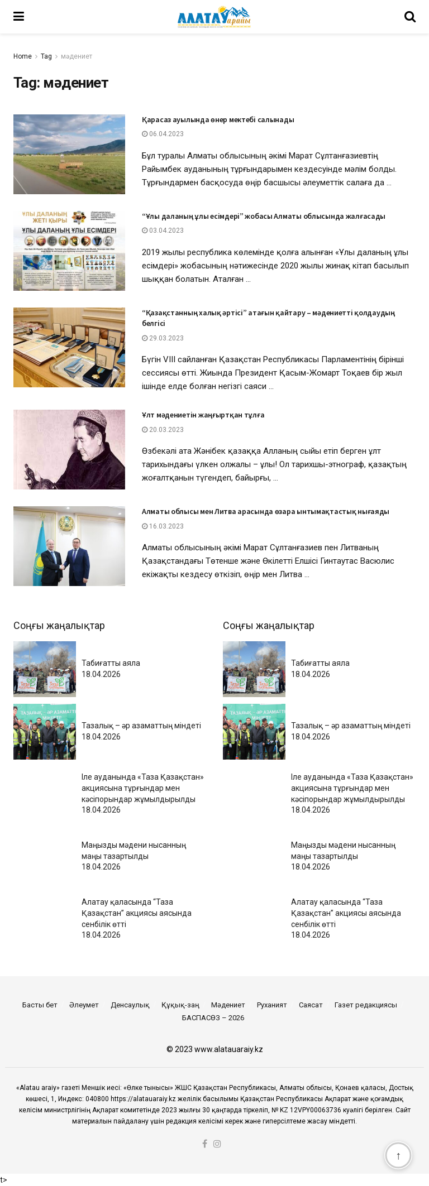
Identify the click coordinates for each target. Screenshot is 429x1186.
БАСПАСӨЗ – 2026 (213, 1018)
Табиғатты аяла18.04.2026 (111, 669)
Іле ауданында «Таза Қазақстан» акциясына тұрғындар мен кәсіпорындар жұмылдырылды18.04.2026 (143, 793)
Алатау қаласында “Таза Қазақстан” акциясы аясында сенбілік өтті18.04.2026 (137, 918)
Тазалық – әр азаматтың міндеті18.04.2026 (141, 731)
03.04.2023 (163, 230)
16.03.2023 (163, 526)
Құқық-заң (180, 1005)
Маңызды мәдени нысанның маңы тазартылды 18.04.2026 (134, 856)
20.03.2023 (163, 430)
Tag (46, 56)
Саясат (311, 1005)
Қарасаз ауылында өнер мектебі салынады (218, 119)
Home (22, 56)
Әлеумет (84, 1005)
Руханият (272, 1005)
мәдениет (76, 56)
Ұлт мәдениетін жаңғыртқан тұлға (203, 415)
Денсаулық (130, 1005)
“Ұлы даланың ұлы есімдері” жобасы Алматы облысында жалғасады (263, 216)
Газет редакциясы (366, 1005)
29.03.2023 (163, 338)
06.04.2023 (163, 134)
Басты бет (40, 1005)
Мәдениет (228, 1005)
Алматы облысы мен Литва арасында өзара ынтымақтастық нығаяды (265, 511)
